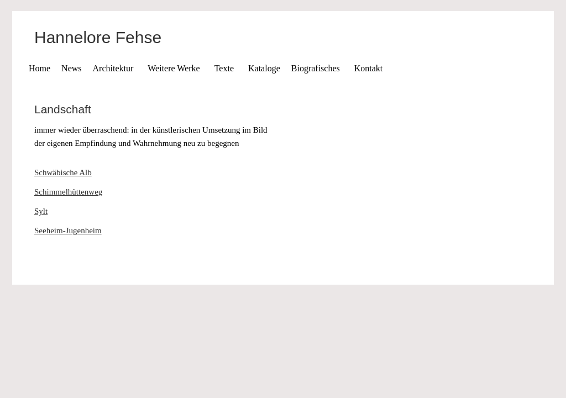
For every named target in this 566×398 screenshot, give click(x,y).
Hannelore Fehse (97, 37)
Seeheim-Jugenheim (68, 230)
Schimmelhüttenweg (68, 191)
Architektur (113, 68)
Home (39, 68)
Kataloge (264, 68)
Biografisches (315, 68)
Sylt (41, 211)
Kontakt (368, 68)
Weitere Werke (174, 68)
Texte (224, 68)
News (71, 68)
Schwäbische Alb (63, 172)
